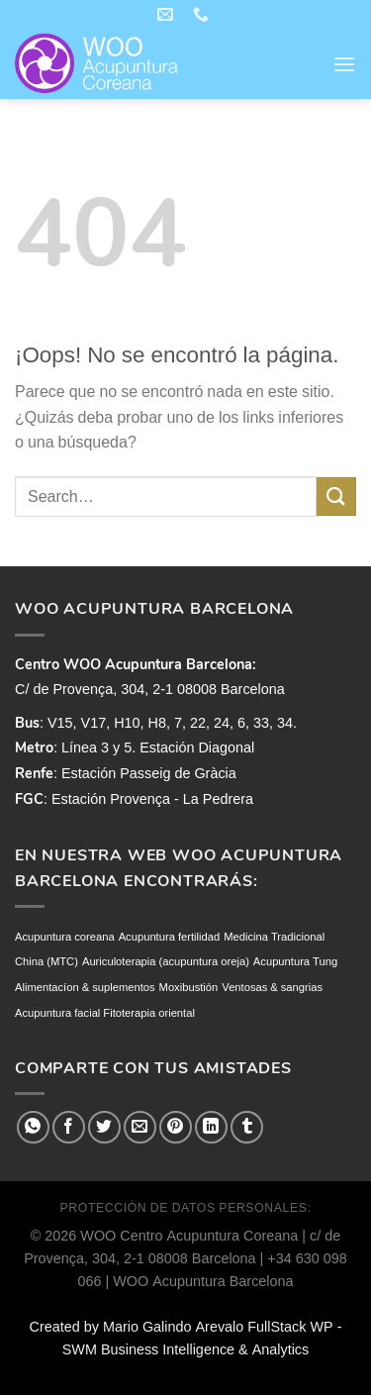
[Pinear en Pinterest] (175, 1127)
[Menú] (344, 64)
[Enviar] (336, 496)
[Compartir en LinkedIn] (211, 1127)
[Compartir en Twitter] (104, 1127)
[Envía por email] (140, 1127)
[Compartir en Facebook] (68, 1127)
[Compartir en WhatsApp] (33, 1127)
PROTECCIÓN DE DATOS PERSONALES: (186, 1208)
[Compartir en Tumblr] (247, 1127)
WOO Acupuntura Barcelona (203, 1281)
